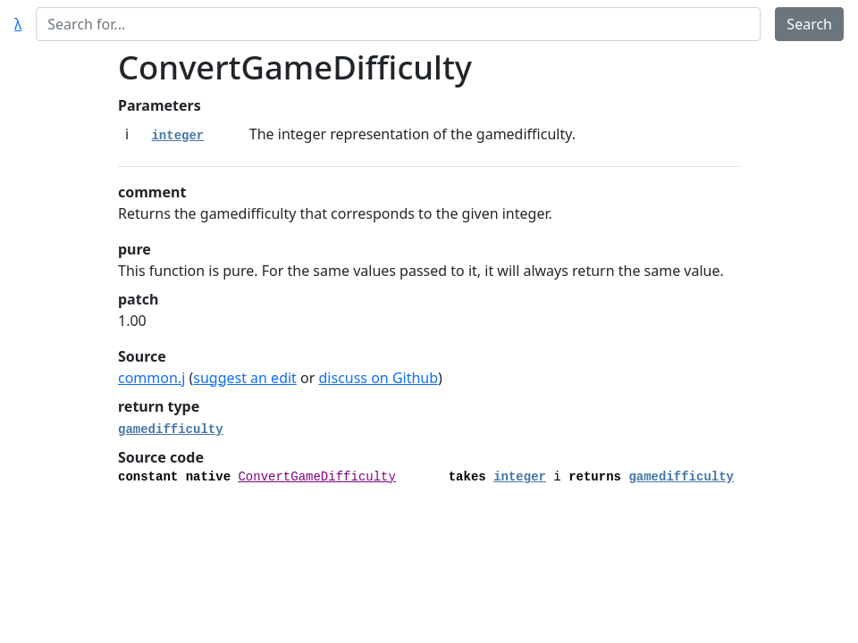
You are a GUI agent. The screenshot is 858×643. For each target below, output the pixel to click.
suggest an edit (245, 378)
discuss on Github (379, 378)
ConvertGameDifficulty (316, 477)
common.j (151, 378)
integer (177, 136)
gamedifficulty (170, 429)
